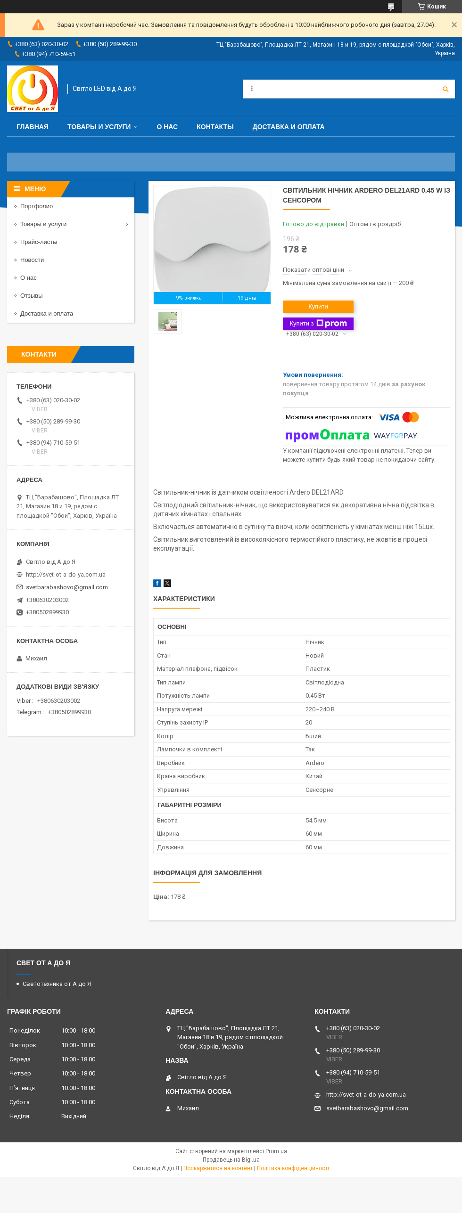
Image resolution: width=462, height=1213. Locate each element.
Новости (32, 259)
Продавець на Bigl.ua (231, 1159)
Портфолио (36, 206)
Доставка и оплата (289, 126)
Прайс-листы (39, 241)
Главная (32, 126)
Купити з (317, 323)
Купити (318, 306)
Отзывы (31, 295)
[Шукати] (445, 89)
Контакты (215, 126)
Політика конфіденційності (293, 1168)
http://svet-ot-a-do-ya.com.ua (66, 574)
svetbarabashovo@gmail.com (67, 587)
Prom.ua (276, 1151)
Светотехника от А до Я (57, 983)
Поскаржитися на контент (218, 1168)
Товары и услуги (99, 126)
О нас (167, 126)
